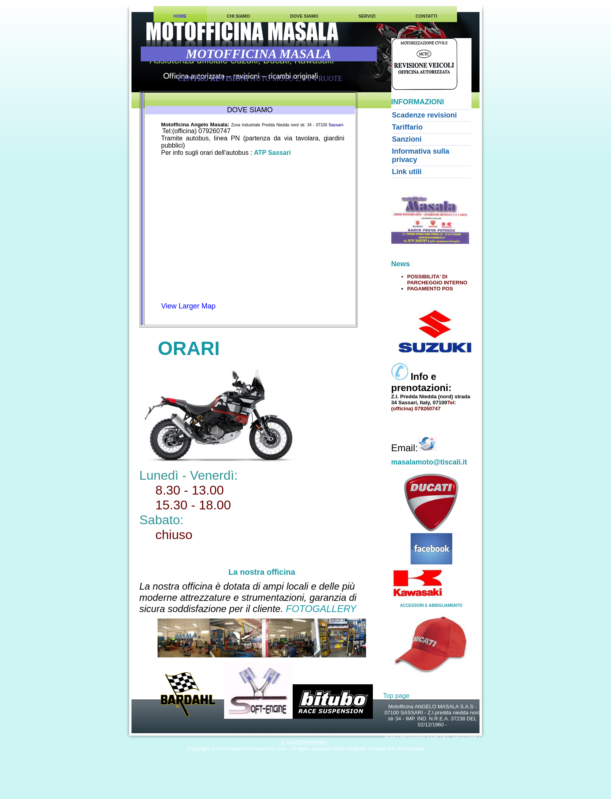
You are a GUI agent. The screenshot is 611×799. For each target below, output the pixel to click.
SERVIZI (367, 16)
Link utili (407, 172)
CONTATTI (426, 16)
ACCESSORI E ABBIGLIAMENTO (431, 605)
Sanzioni (407, 139)
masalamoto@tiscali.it (429, 462)
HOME (180, 16)
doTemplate (411, 749)
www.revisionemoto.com (258, 749)
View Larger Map (188, 306)
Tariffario (407, 127)
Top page (396, 695)
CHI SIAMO (238, 16)
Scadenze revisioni (424, 115)
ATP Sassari (272, 152)
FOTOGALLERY (321, 608)
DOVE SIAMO (304, 16)
